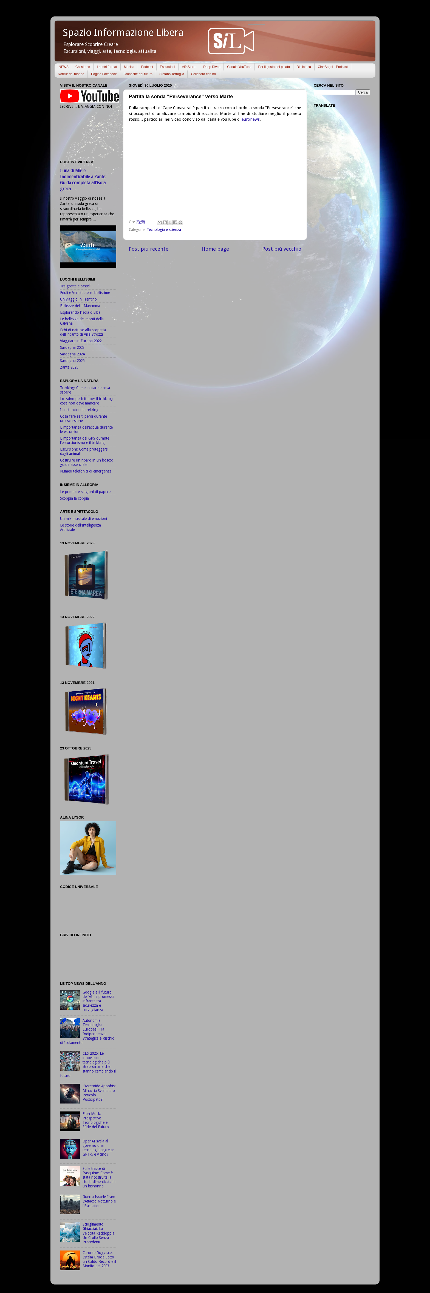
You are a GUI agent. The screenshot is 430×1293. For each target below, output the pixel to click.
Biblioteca (304, 67)
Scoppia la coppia (74, 498)
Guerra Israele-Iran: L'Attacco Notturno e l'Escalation (99, 1201)
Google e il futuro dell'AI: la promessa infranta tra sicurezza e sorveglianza (98, 1001)
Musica (129, 67)
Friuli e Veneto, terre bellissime (85, 292)
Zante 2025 (69, 367)
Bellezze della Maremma (80, 306)
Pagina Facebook (104, 74)
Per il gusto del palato (274, 67)
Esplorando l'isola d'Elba (80, 312)
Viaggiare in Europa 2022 (80, 341)
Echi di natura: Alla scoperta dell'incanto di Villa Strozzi (83, 332)
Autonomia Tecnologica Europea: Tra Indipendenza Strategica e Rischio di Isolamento (87, 1031)
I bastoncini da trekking (79, 410)
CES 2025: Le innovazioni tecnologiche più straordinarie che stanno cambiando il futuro (88, 1064)
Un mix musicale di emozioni (83, 518)
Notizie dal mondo (71, 74)
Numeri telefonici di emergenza (86, 471)
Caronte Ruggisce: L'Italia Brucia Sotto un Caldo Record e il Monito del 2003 (99, 1259)
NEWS (64, 67)
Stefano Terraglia (171, 74)
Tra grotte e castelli (75, 286)
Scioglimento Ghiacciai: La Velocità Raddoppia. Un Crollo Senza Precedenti (99, 1233)
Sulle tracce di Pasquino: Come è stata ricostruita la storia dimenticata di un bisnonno (99, 1177)
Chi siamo (82, 67)
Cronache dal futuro (137, 74)
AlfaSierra (189, 67)
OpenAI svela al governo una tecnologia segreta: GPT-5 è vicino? (98, 1148)
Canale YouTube (239, 67)
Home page (215, 249)
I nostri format (107, 67)
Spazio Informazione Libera (123, 32)
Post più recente (148, 249)
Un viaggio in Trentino (78, 299)
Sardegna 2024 (72, 354)
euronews (251, 119)
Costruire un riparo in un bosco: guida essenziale (86, 462)
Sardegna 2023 (72, 347)
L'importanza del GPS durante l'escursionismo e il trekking (84, 440)
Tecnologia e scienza (164, 229)
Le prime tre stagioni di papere (85, 492)
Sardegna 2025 (72, 360)
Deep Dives (211, 67)
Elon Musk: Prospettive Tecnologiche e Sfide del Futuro (96, 1120)
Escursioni (167, 67)
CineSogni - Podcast (333, 67)
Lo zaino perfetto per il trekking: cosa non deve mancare (86, 401)
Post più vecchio (281, 249)
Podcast (147, 67)
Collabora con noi (203, 74)
